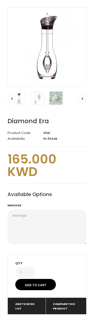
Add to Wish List (25, 306)
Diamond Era (28, 121)
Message (14, 205)
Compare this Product (64, 306)
